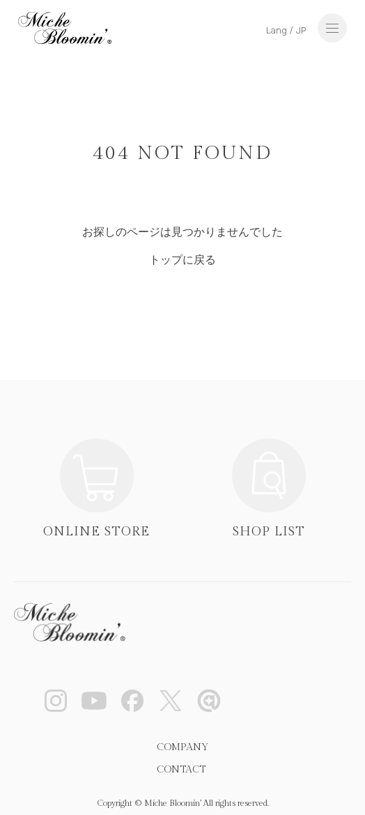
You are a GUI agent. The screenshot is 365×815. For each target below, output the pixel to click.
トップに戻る (182, 260)
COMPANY (182, 747)
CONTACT (181, 769)
